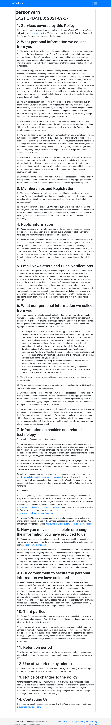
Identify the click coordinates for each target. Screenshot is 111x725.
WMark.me (17, 3)
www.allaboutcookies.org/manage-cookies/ (42, 477)
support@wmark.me (85, 721)
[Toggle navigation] (95, 3)
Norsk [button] (60, 721)
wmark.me (38, 33)
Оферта (70, 721)
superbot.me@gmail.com (36, 545)
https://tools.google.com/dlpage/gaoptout (35, 513)
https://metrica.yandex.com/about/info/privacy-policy (69, 524)
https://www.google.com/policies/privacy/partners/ (39, 507)
